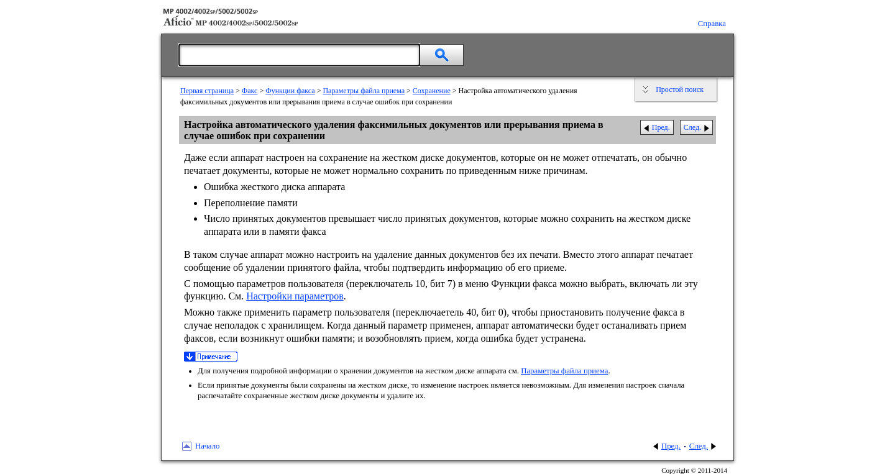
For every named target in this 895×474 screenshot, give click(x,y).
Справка (712, 23)
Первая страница (207, 90)
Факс (250, 90)
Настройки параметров (295, 296)
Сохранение (432, 90)
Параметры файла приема (364, 90)
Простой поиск (680, 89)
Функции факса (289, 90)
